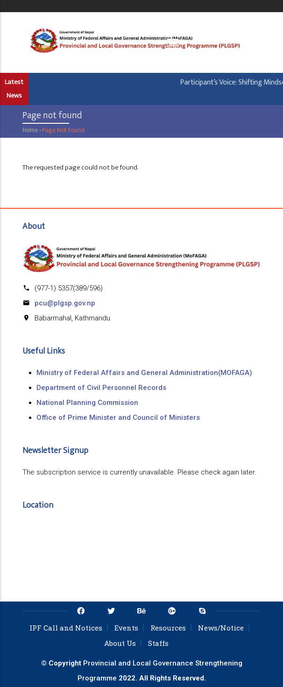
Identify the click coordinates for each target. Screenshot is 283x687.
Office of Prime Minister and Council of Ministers (118, 417)
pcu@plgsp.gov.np (65, 303)
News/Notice (221, 627)
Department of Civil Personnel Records (101, 387)
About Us (120, 643)
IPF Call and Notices (65, 627)
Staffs (158, 643)
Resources (168, 627)
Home (30, 130)
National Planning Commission (87, 402)
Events (126, 627)
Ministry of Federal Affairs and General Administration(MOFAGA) (144, 372)
